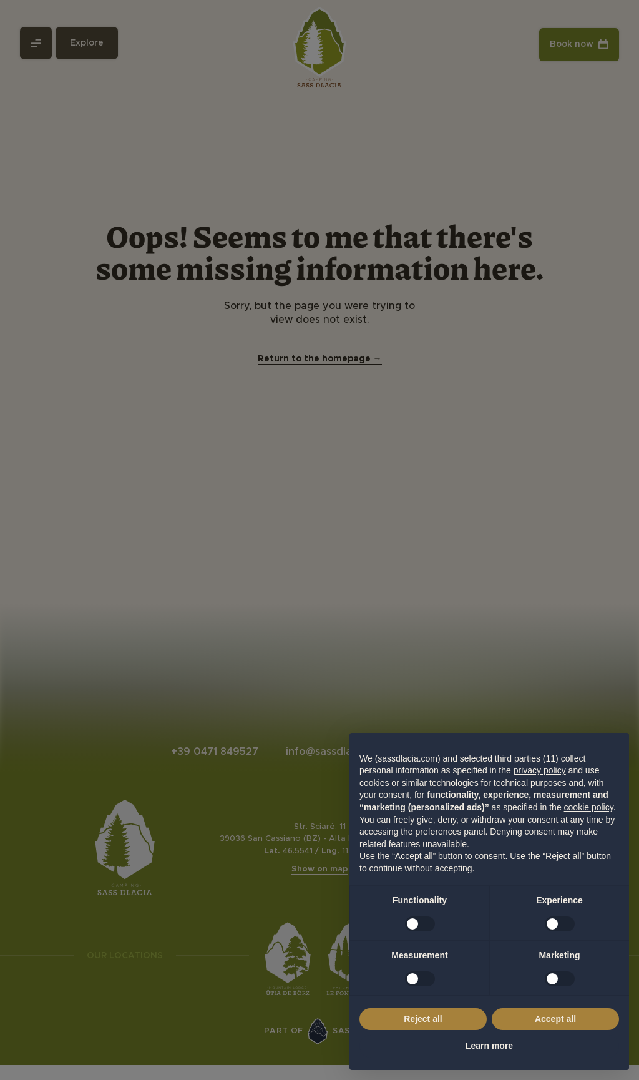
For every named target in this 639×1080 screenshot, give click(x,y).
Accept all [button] (555, 1019)
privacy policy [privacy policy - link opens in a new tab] (540, 770)
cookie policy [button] (588, 807)
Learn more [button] (489, 1046)
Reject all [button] (423, 1019)
